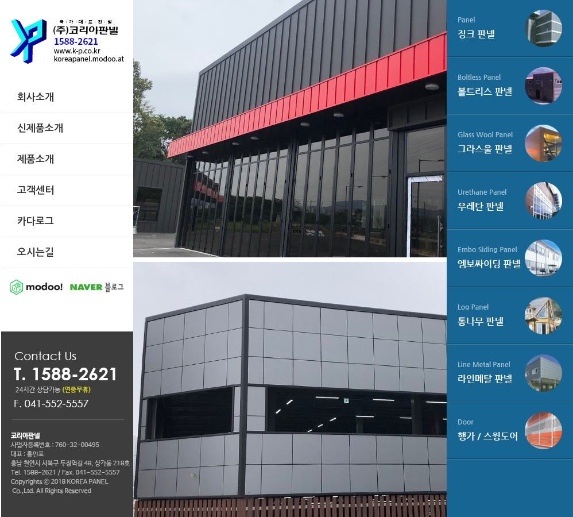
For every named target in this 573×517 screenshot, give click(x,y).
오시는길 (35, 252)
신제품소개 (40, 128)
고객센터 (35, 190)
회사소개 (35, 97)
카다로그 (35, 221)
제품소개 (35, 159)
